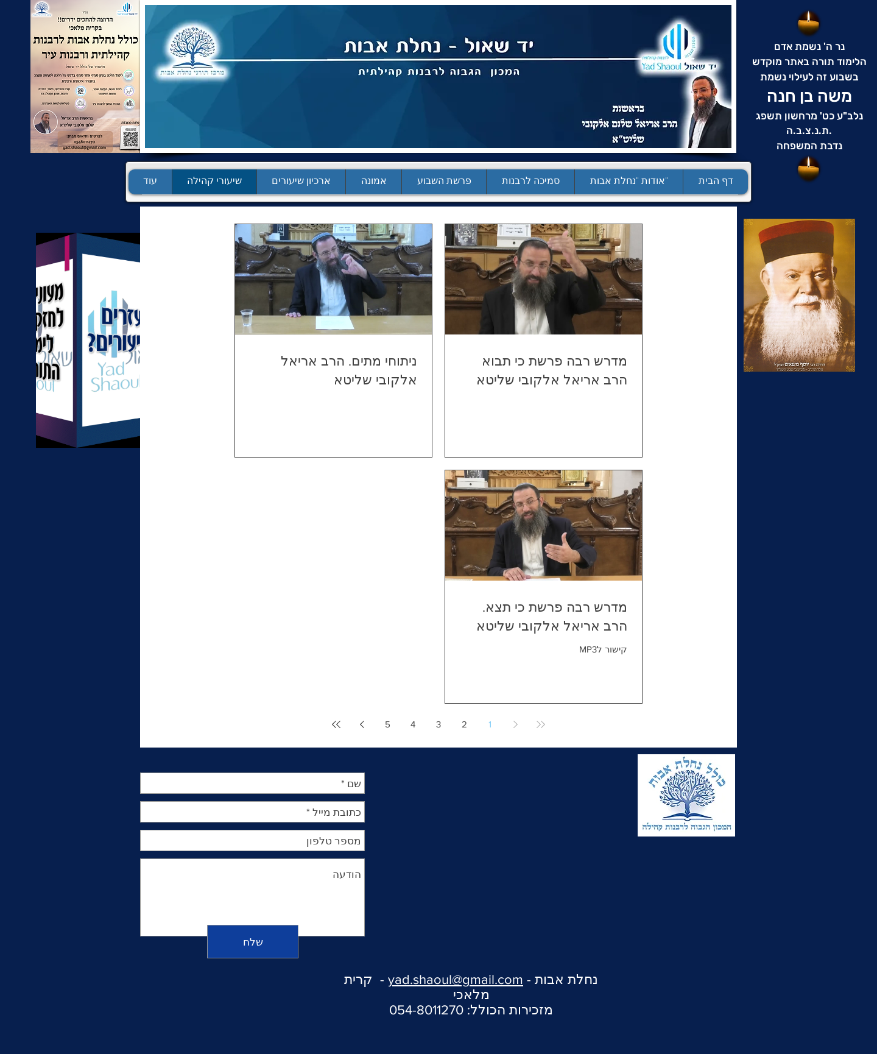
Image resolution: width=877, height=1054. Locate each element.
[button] (443, 181)
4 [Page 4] (412, 724)
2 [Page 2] (464, 724)
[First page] (541, 724)
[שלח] (252, 941)
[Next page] (362, 724)
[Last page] (336, 724)
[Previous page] (515, 724)
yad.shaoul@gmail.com (455, 979)
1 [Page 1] (489, 724)
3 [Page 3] (438, 724)
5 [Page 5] (387, 724)
